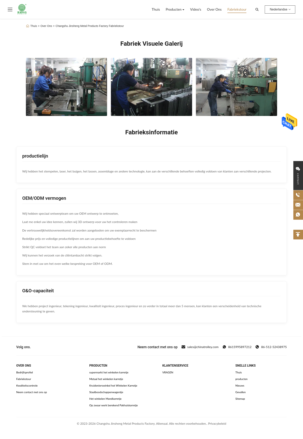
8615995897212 (237, 347)
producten (241, 379)
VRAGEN (167, 372)
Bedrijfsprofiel (24, 372)
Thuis (156, 9)
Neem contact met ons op (31, 392)
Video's (195, 9)
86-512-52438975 (271, 347)
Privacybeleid (217, 423)
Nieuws (239, 385)
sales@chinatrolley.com (200, 347)
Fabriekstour (236, 9)
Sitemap (240, 398)
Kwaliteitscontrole (27, 385)
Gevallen (240, 392)
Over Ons (214, 9)
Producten (174, 9)
